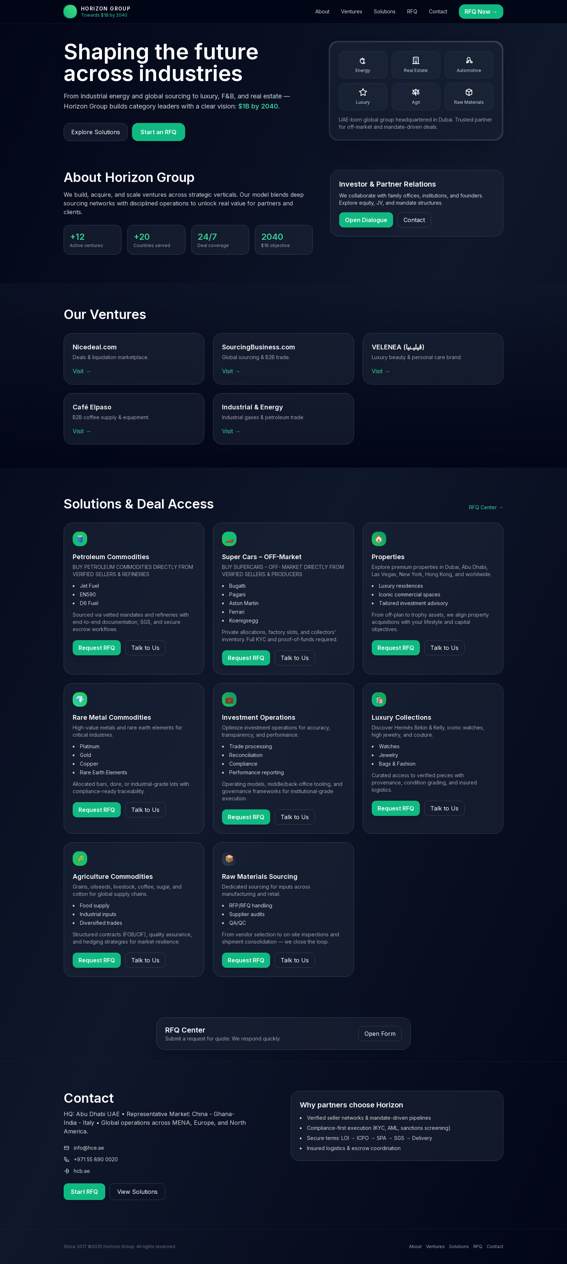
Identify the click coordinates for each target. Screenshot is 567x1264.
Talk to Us (145, 647)
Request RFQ (96, 647)
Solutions (385, 11)
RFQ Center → (486, 507)
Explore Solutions (95, 132)
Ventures (351, 11)
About (322, 11)
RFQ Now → (481, 11)
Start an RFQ (158, 132)
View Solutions (137, 1191)
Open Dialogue (366, 220)
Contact (438, 11)
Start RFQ (84, 1191)
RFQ (412, 11)
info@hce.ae (84, 1148)
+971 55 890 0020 (91, 1159)
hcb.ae (77, 1171)
